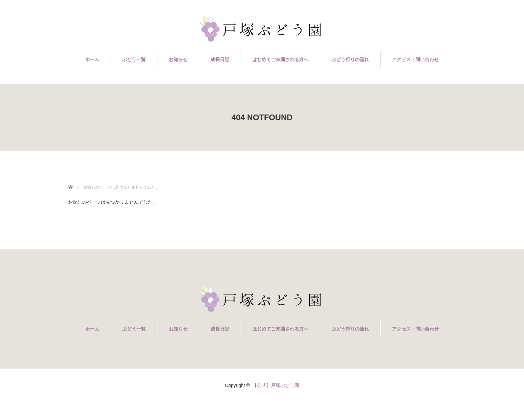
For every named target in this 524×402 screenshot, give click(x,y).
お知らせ (178, 59)
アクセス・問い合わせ (415, 59)
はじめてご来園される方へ (280, 59)
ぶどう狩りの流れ (350, 59)
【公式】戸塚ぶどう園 (275, 385)
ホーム (92, 59)
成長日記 (220, 59)
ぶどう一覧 (134, 59)
